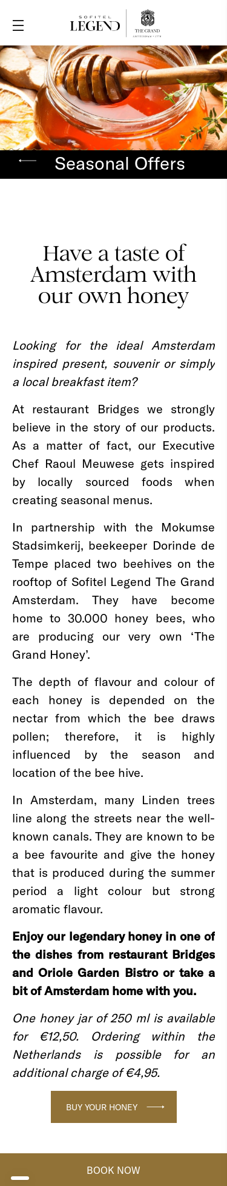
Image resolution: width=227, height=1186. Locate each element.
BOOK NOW (113, 1170)
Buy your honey (101, 1107)
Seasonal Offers (119, 163)
